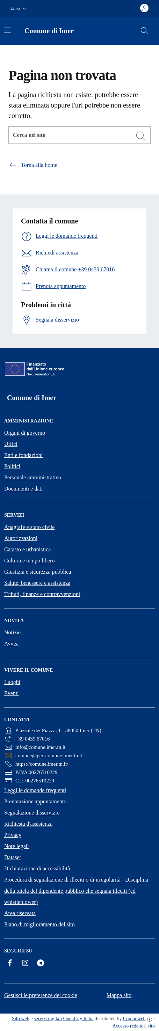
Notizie (12, 632)
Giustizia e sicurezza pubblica (37, 572)
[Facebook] (9, 963)
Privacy (12, 835)
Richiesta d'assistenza (28, 824)
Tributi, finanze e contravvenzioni (42, 594)
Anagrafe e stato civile (29, 527)
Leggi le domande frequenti (35, 790)
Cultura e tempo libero (29, 561)
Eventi (11, 693)
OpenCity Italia (78, 1018)
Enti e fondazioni (23, 455)
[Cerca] (140, 136)
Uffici (10, 444)
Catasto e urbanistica (27, 549)
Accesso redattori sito (134, 1026)
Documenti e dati (23, 489)
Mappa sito (119, 995)
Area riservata (20, 913)
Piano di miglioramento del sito (39, 924)
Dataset (12, 857)
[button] (19, 8)
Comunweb (134, 1018)
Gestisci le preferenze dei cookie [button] (40, 995)
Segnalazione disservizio (32, 813)
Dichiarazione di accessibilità (37, 868)
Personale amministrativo (32, 477)
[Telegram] (40, 963)
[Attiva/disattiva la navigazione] (7, 30)
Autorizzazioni (20, 538)
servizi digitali (48, 1018)
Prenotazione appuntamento (35, 801)
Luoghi (12, 682)
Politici (12, 466)
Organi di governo (24, 433)
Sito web (20, 1018)
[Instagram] (25, 963)
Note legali (16, 846)
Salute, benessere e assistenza (37, 583)
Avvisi (11, 644)
